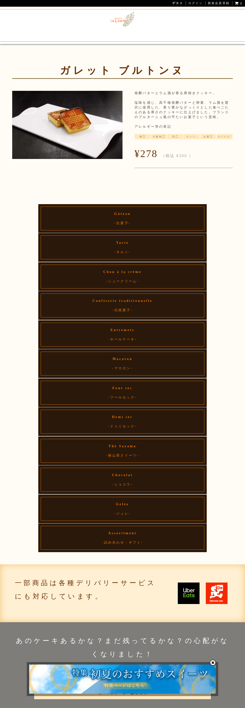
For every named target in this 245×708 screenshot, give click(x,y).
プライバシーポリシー (100, 703)
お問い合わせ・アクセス (205, 34)
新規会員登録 (219, 3)
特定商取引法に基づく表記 (142, 703)
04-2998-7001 (54, 539)
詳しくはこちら (122, 476)
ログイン (195, 3)
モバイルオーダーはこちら (122, 434)
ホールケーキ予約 (161, 34)
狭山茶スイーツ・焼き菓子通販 (111, 34)
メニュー (69, 34)
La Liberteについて (36, 34)
